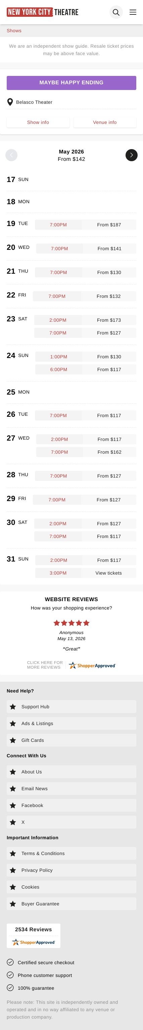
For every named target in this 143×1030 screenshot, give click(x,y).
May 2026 (71, 155)
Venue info (104, 122)
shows (14, 30)
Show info (38, 122)
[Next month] (132, 155)
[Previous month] (11, 155)
